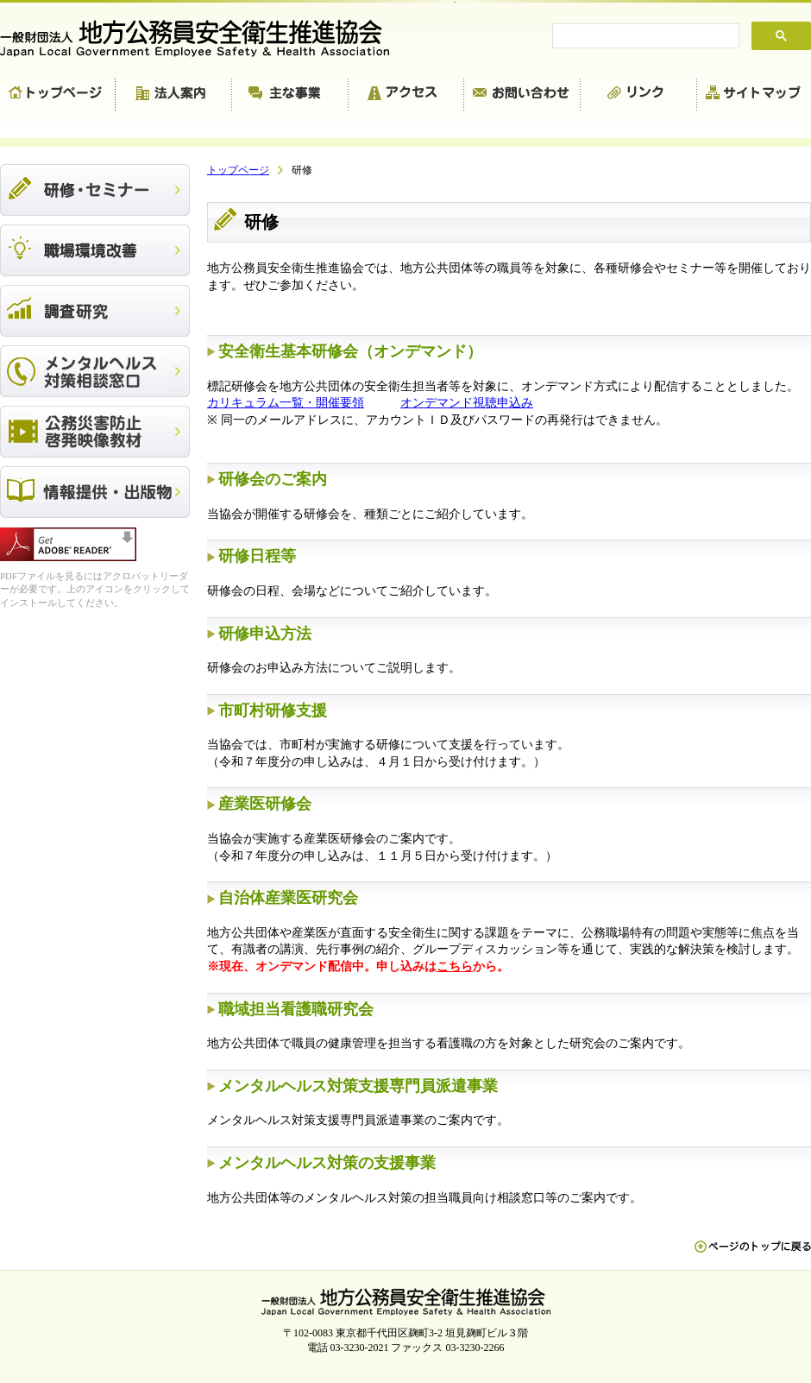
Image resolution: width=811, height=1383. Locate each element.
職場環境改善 (95, 250)
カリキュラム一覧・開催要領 (285, 402)
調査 (95, 311)
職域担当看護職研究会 (296, 1009)
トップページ (58, 95)
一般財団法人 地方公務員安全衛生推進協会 (203, 38)
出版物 (95, 492)
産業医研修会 (264, 803)
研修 (95, 190)
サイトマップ (754, 95)
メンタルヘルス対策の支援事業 (327, 1162)
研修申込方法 (264, 633)
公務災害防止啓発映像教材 (95, 432)
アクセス (406, 95)
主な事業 (290, 95)
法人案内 (174, 95)
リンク (639, 95)
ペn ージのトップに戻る (753, 1255)
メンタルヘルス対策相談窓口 (95, 371)
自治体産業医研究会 (288, 897)
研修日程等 (257, 556)
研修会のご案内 (272, 479)
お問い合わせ (522, 95)
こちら (455, 966)
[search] (644, 36)
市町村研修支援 (272, 710)
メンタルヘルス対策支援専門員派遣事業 (358, 1086)
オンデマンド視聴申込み (466, 402)
